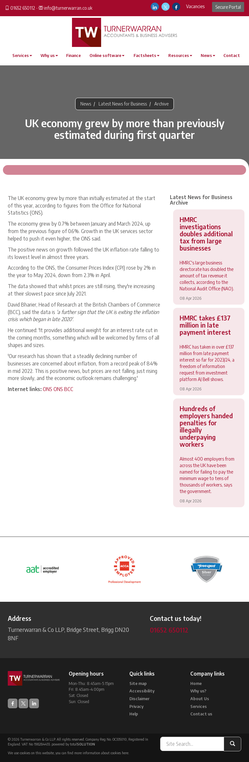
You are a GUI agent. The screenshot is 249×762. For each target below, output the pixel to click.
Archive (161, 103)
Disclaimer (139, 698)
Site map (138, 683)
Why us (49, 55)
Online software (106, 55)
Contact (231, 55)
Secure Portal (228, 7)
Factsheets (147, 55)
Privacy (136, 706)
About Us (199, 698)
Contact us (201, 713)
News (208, 55)
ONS (47, 389)
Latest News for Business (123, 103)
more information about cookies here (101, 753)
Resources (180, 55)
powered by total (73, 744)
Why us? (198, 690)
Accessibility (142, 690)
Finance (73, 55)
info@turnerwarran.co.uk (68, 8)
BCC (68, 389)
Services (22, 55)
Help (133, 713)
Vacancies (195, 6)
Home (196, 683)
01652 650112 (22, 8)
